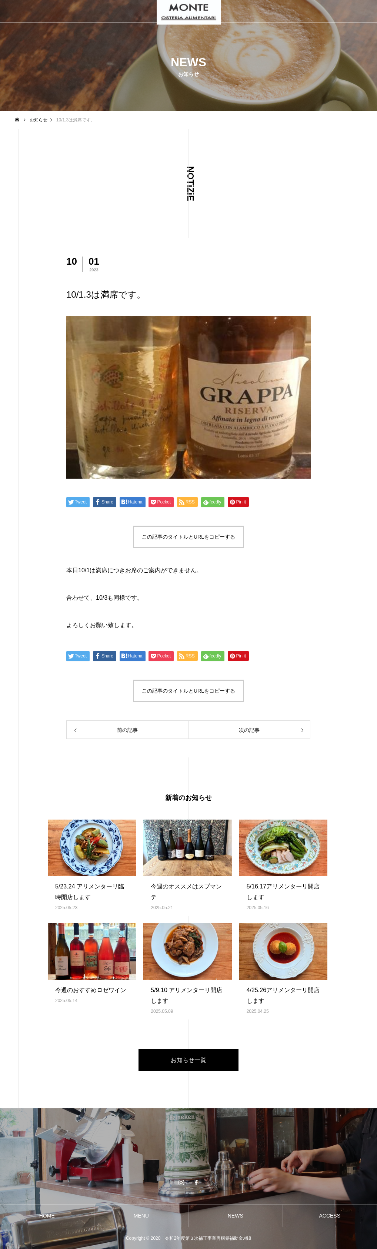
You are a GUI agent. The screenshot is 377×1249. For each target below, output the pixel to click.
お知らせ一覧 (188, 1060)
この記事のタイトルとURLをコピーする (188, 537)
